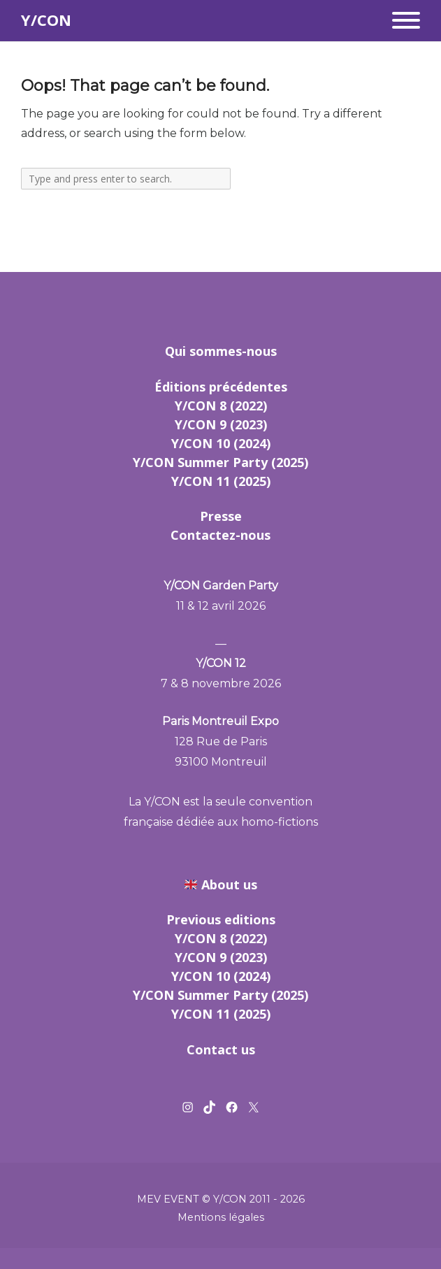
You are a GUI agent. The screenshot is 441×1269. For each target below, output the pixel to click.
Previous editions (220, 919)
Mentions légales (221, 1217)
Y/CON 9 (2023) (221, 424)
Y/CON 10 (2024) (220, 443)
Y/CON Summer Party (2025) (220, 462)
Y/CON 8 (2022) (221, 405)
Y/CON (46, 20)
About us (229, 884)
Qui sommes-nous (221, 351)
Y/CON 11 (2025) (220, 481)
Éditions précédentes (220, 386)
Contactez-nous (220, 534)
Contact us (221, 1049)
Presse (221, 516)
